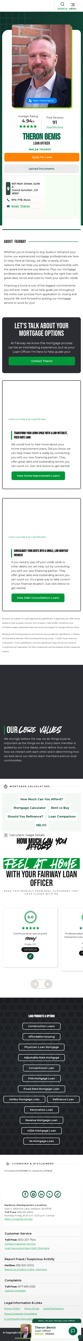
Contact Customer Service (20, 1244)
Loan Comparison (62, 816)
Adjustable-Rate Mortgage (41, 1057)
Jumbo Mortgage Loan (24, 1099)
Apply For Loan (42, 157)
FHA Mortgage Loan (41, 1078)
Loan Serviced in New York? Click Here (27, 1248)
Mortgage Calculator (30, 808)
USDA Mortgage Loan (41, 1130)
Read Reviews (55, 127)
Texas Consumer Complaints (20, 1313)
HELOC (41, 825)
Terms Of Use (31, 1308)
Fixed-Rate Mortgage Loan (41, 1089)
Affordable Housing (41, 1036)
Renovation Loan (41, 1109)
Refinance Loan (63, 1099)
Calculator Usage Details (27, 835)
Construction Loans (41, 1026)
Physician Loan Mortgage (41, 1047)
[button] (73, 6)
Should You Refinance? (25, 816)
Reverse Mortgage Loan (41, 1120)
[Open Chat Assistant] (73, 1331)
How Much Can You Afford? (41, 799)
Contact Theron (42, 361)
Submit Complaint (15, 1290)
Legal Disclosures (53, 1308)
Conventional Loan (41, 1068)
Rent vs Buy (60, 808)
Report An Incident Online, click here (26, 1269)
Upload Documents (41, 168)
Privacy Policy (12, 1308)
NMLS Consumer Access (18, 1219)
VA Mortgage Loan (41, 1141)
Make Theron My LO (43, 100)
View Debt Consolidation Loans (38, 597)
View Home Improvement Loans (38, 475)
